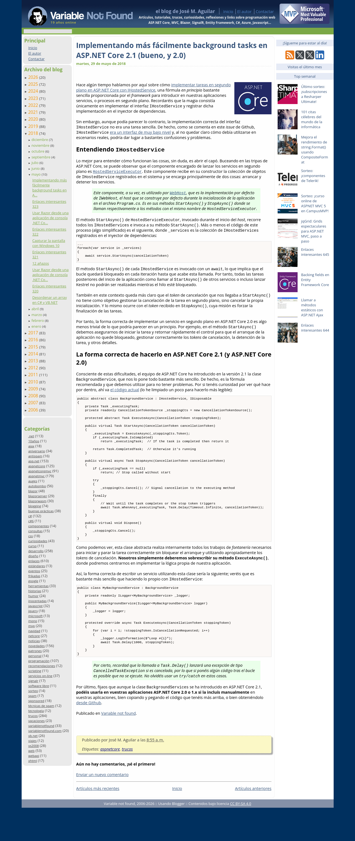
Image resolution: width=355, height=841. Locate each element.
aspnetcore (36, 466)
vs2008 (33, 746)
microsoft (35, 616)
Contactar (265, 11)
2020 (33, 119)
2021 (33, 112)
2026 (33, 77)
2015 (33, 347)
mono (32, 621)
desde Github (88, 736)
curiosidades (37, 541)
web (31, 751)
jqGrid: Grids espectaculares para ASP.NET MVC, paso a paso (313, 231)
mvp (31, 626)
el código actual (124, 392)
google (33, 581)
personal (35, 656)
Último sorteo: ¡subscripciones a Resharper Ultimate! (314, 94)
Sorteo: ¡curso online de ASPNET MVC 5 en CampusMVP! (315, 203)
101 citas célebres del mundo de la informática (311, 119)
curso (32, 546)
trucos (33, 716)
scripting (34, 671)
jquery (33, 611)
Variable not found (118, 746)
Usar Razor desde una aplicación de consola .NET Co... (50, 217)
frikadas (34, 576)
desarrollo (36, 551)
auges (32, 481)
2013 (33, 361)
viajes (32, 741)
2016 (33, 340)
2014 (33, 354)
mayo (36, 174)
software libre (38, 686)
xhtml (32, 761)
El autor (244, 11)
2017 (33, 333)
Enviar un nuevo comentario (102, 807)
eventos (34, 571)
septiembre (41, 157)
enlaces (34, 561)
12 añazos (40, 263)
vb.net (33, 736)
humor (33, 596)
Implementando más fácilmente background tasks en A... (49, 188)
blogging (34, 506)
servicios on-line (40, 676)
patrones (35, 651)
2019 (33, 126)
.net (31, 436)
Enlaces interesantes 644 (315, 328)
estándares (36, 566)
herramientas (38, 586)
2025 (33, 84)
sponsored (36, 701)
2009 (33, 389)
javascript (35, 606)
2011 (33, 375)
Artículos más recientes (98, 821)
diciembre (40, 139)
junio (35, 168)
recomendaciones (41, 666)
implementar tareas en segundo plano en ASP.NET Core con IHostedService (153, 87)
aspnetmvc (36, 476)
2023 (33, 98)
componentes (38, 526)
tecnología (36, 711)
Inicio (228, 11)
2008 (33, 396)
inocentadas (37, 601)
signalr (33, 681)
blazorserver (37, 496)
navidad (34, 631)
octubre (38, 151)
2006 (33, 410)
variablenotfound (41, 726)
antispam (35, 456)
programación (38, 661)
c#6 (31, 521)
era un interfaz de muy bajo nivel (140, 132)
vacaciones (36, 721)
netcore (34, 636)
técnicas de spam (41, 706)
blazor (33, 491)
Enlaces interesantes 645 (315, 252)
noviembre (40, 145)
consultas (35, 531)
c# (30, 516)
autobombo (37, 486)
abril (35, 308)
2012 (33, 368)
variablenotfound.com (45, 731)
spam (32, 696)
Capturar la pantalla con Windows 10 (48, 243)
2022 (33, 105)
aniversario (36, 451)
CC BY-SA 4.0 (240, 836)
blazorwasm (37, 501)
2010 (33, 382)
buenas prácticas (41, 511)
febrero (38, 320)
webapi (33, 756)
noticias (34, 641)
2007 (33, 403)
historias (34, 591)
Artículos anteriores (253, 821)
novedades (36, 646)
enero (36, 326)
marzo (37, 314)
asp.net (33, 461)
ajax (31, 446)
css (30, 536)
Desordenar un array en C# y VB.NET (49, 300)
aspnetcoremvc (39, 471)
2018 (33, 133)
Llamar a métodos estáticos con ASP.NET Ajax (312, 307)
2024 (33, 91)
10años (33, 441)
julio (35, 162)
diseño (33, 556)
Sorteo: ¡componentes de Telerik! (313, 175)
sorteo (33, 691)
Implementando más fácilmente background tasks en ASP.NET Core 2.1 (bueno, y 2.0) (172, 50)
